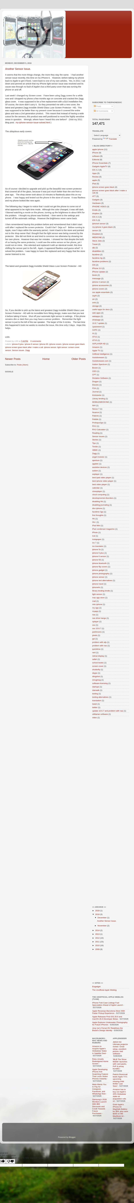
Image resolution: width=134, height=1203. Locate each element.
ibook (94, 275)
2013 (97, 934)
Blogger (72, 1137)
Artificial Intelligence (100, 354)
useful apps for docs (101, 309)
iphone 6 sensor (31, 344)
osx (93, 625)
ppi (93, 639)
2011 (97, 942)
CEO (94, 371)
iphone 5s (96, 549)
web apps (96, 313)
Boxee (95, 368)
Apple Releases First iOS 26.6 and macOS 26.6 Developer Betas (107, 1018)
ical (93, 536)
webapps (96, 316)
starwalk (95, 690)
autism (95, 471)
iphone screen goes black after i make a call (24, 347)
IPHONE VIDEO (99, 206)
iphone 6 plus (17, 344)
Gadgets (96, 200)
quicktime (96, 649)
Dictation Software (100, 378)
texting (95, 694)
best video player (99, 484)
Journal (95, 392)
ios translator (97, 546)
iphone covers (55, 344)
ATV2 (94, 337)
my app (95, 608)
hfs (93, 519)
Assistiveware (98, 357)
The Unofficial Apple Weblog (104, 990)
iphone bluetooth (99, 563)
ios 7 (94, 543)
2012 (97, 938)
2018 (97, 911)
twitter (94, 707)
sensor (8, 350)
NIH (94, 405)
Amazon (95, 347)
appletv (95, 464)
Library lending (98, 399)
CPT (94, 375)
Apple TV (96, 351)
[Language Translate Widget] (106, 135)
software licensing (100, 683)
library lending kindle (101, 591)
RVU (94, 426)
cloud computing (99, 495)
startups (95, 687)
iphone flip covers (99, 567)
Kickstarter (96, 395)
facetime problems (100, 261)
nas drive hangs (99, 618)
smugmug (96, 680)
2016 (97, 914)
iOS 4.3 (95, 217)
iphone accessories (100, 285)
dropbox (95, 213)
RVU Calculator (99, 429)
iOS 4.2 (95, 170)
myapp (95, 611)
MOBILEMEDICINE (100, 402)
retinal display (98, 656)
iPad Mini (96, 525)
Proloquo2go (97, 423)
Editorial (95, 159)
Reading (95, 433)
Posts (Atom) (22, 365)
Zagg (27, 350)
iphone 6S (43, 344)
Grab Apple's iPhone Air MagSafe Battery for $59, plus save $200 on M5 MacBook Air (120, 1110)
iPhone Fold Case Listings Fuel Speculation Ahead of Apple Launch (107, 1004)
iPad (94, 184)
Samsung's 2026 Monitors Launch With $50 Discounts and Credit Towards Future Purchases (99, 1106)
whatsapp (96, 320)
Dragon (95, 381)
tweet (94, 704)
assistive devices (99, 467)
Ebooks (95, 385)
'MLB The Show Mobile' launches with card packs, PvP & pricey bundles (120, 1064)
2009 (97, 949)
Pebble (95, 419)
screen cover (73, 347)
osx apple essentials (101, 292)
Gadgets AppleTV (99, 166)
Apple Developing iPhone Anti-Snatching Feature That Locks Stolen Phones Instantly (100, 1074)
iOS (94, 265)
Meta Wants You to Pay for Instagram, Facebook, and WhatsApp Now (99, 1089)
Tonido (95, 447)
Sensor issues (18, 350)
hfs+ (94, 522)
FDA (94, 388)
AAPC (95, 330)
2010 (97, 945)
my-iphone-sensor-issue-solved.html (33, 122)
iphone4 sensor (98, 224)
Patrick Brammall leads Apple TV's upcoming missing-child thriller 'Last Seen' (120, 1080)
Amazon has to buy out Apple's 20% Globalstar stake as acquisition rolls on (119, 1095)
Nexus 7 (95, 409)
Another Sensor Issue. (18, 68)
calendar (96, 488)
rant (94, 652)
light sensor (62, 347)
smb (94, 303)
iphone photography (100, 573)
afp (93, 248)
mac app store (98, 598)
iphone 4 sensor (99, 282)
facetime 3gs (97, 512)
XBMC (95, 450)
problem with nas (99, 646)
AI (93, 333)
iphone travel (97, 584)
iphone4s (96, 587)
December (102, 918)
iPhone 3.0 (97, 268)
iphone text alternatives (102, 580)
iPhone (95, 153)
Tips (94, 443)
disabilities (96, 251)
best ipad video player (101, 477)
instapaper (96, 539)
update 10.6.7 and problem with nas (107, 711)
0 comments (35, 341)
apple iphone (97, 149)
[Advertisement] (110, 79)
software (96, 156)
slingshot (96, 676)
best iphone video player (102, 481)
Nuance (95, 412)
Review (95, 177)
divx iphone (97, 508)
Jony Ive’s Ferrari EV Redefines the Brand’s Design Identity (107, 1029)
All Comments (101, 111)
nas (93, 615)
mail (94, 601)
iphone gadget (98, 570)
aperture (95, 460)
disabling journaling (100, 505)
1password (97, 327)
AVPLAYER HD (99, 344)
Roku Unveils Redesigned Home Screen (100, 1061)
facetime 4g (97, 258)
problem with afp (99, 642)
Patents (95, 416)
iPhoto (95, 532)
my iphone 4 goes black (102, 227)
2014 (97, 930)
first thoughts (97, 515)
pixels (94, 635)
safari (94, 659)
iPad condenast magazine (103, 529)
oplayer (95, 621)
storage (95, 306)
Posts (97, 106)
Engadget (96, 986)
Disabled (96, 234)
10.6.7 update (98, 323)
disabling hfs (97, 501)
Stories (95, 440)
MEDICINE (97, 237)
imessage (96, 278)
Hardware (96, 203)
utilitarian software (100, 714)
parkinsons (97, 632)
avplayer (96, 474)
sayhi (94, 296)
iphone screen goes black (74, 344)
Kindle (95, 210)
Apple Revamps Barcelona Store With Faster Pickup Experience (108, 1012)
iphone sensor (50, 347)
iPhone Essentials (100, 163)
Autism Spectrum (99, 364)
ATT (94, 196)
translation (96, 700)
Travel (95, 244)
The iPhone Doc (25, 17)
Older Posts (78, 358)
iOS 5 (94, 220)
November (102, 926)
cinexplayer (97, 491)
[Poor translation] (10, 1161)
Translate (110, 139)
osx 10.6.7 (96, 628)
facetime (96, 254)
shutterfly (96, 669)
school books (98, 663)
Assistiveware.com (100, 361)
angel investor (98, 457)
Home (46, 358)
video (94, 717)
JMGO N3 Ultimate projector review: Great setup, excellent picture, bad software (120, 1048)
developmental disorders (102, 498)
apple (94, 180)
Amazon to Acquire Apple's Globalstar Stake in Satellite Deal (99, 1049)
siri (93, 299)
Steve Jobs (97, 241)
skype (94, 673)
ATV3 (94, 340)
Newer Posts (12, 358)
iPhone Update (98, 272)
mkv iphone (97, 604)
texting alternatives (100, 697)
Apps (94, 173)
